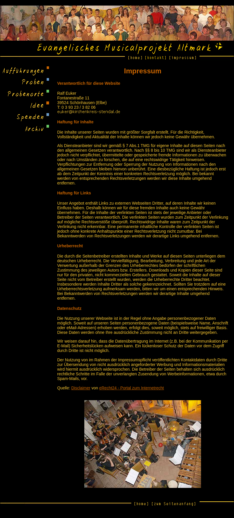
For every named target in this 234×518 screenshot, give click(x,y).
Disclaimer (80, 388)
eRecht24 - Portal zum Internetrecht (131, 388)
